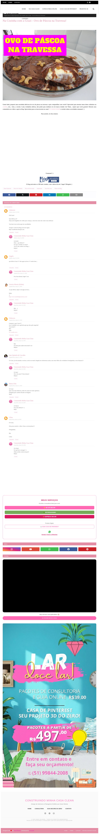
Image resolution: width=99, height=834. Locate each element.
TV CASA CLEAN (54, 109)
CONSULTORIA (39, 808)
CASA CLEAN (12, 14)
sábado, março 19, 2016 (14, 212)
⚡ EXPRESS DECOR (49, 516)
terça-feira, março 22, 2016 (19, 305)
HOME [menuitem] (24, 9)
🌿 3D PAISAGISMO (49, 512)
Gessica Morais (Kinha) (16, 284)
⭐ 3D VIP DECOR (49, 508)
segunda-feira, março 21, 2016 (20, 273)
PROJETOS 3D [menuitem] (84, 9)
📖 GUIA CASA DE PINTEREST (49, 526)
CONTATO (68, 808)
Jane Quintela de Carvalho (17, 355)
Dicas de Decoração (29, 188)
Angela (11, 256)
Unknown (12, 210)
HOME (29, 808)
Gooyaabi (31, 830)
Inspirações (39, 188)
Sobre (10, 2)
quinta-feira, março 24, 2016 (15, 419)
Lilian (11, 417)
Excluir (16, 232)
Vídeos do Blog (58, 188)
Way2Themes (17, 830)
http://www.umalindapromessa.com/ (18, 296)
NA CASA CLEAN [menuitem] (34, 9)
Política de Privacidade (89, 830)
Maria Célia (12, 383)
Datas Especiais (7, 188)
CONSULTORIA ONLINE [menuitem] (49, 9)
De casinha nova (13, 332)
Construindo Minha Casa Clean (23, 236)
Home (4, 2)
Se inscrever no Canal (49, 618)
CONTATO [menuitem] (25, 18)
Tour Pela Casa (48, 188)
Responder (12, 232)
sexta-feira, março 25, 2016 (20, 445)
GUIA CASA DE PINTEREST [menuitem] (68, 9)
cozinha (5, 107)
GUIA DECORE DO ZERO (54, 808)
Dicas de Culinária (18, 188)
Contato (17, 2)
